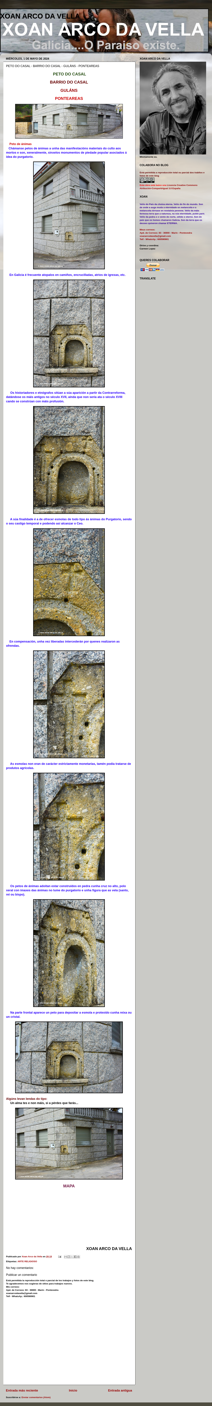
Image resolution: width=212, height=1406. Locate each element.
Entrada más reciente (22, 1390)
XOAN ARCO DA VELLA (40, 16)
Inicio (73, 1390)
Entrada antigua (120, 1390)
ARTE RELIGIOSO (27, 1261)
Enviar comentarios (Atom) (36, 1397)
